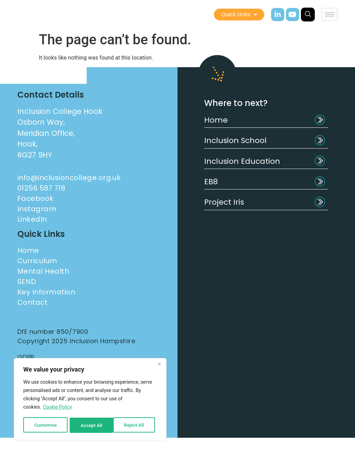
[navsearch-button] (308, 14)
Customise (45, 425)
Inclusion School (235, 140)
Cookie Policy (57, 408)
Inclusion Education (242, 161)
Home (216, 120)
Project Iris (224, 202)
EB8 (211, 181)
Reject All (90, 425)
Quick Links (239, 14)
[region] (90, 399)
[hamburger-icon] (329, 14)
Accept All (135, 425)
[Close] (159, 365)
